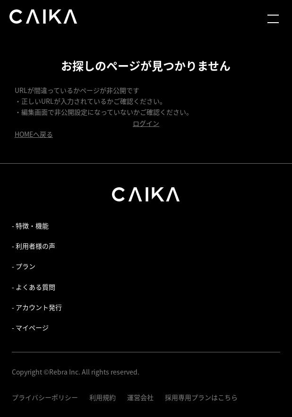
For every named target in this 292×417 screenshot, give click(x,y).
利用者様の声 (35, 245)
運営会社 (140, 397)
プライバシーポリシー (45, 397)
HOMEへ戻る (34, 134)
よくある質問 (35, 287)
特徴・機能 (32, 225)
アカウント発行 (39, 307)
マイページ (32, 327)
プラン (25, 266)
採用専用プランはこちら (201, 397)
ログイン (146, 123)
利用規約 (102, 397)
